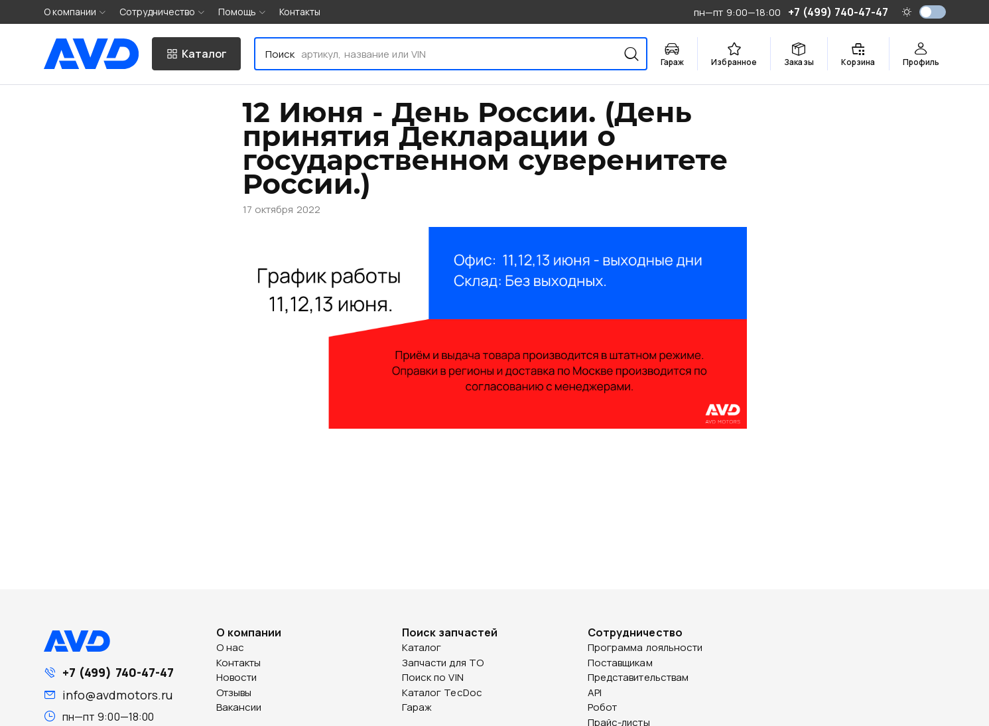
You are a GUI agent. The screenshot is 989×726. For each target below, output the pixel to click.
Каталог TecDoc (442, 692)
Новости (236, 677)
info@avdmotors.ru (117, 695)
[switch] (932, 12)
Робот (603, 707)
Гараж (417, 707)
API (595, 692)
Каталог (422, 647)
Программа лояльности (645, 647)
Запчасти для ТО (443, 663)
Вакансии (239, 707)
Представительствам (638, 677)
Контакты (300, 11)
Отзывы (234, 692)
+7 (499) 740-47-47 (118, 672)
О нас (230, 647)
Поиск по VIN (433, 677)
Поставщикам (620, 663)
